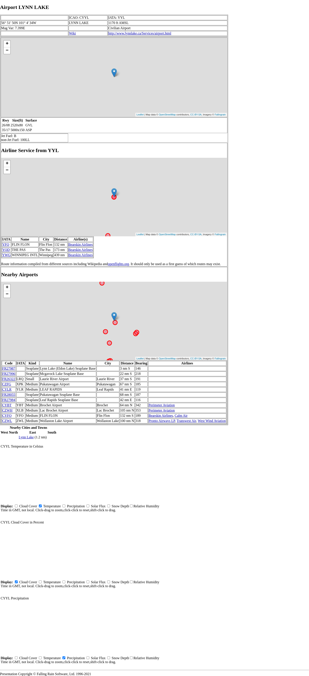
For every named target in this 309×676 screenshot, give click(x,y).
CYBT (7, 405)
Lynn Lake (26, 437)
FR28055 (8, 394)
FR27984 (8, 400)
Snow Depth (120, 506)
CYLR (7, 389)
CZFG (6, 384)
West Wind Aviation (212, 421)
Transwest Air (186, 421)
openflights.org (118, 264)
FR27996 (8, 374)
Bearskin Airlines (80, 244)
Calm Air (181, 415)
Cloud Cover (28, 506)
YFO (5, 244)
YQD (6, 250)
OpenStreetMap (167, 114)
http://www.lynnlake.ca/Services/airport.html (139, 33)
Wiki (72, 33)
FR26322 (8, 379)
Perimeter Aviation (161, 405)
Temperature (52, 506)
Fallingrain (220, 114)
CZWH (7, 410)
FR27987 (8, 368)
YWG (6, 255)
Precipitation (76, 506)
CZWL (7, 421)
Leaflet (140, 114)
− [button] (7, 50)
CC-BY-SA (196, 114)
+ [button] (7, 44)
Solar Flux (98, 506)
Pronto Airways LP (161, 421)
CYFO (7, 415)
